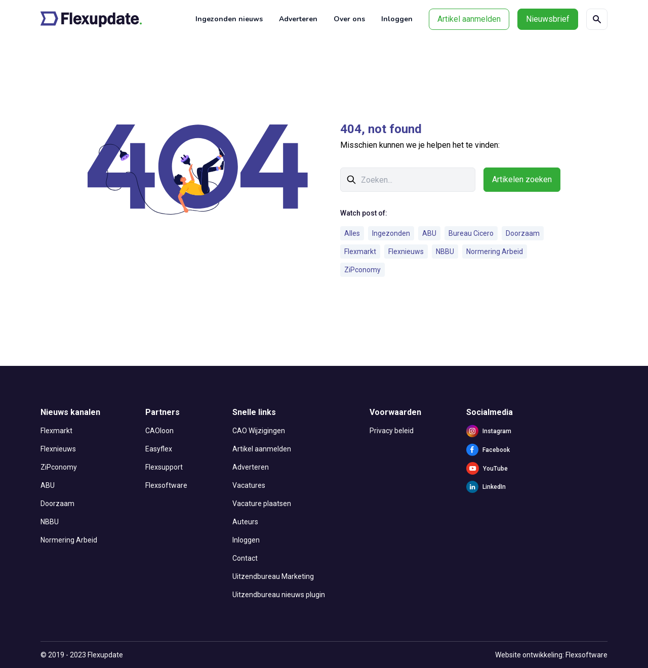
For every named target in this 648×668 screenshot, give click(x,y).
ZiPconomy (362, 270)
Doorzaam (523, 233)
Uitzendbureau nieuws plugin (278, 595)
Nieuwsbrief (548, 19)
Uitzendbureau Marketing (273, 576)
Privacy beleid (392, 431)
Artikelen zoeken (522, 179)
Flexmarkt (360, 251)
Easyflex (158, 449)
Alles (352, 233)
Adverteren (298, 19)
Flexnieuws (406, 251)
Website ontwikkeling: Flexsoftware (551, 655)
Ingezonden (391, 233)
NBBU (445, 251)
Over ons (349, 19)
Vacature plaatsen (261, 503)
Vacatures (248, 485)
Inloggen (397, 19)
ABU (429, 233)
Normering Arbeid (494, 251)
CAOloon (159, 431)
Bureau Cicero (471, 233)
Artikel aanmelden (469, 19)
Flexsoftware (166, 485)
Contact (245, 558)
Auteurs (245, 522)
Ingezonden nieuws (229, 19)
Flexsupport (164, 467)
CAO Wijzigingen (258, 431)
